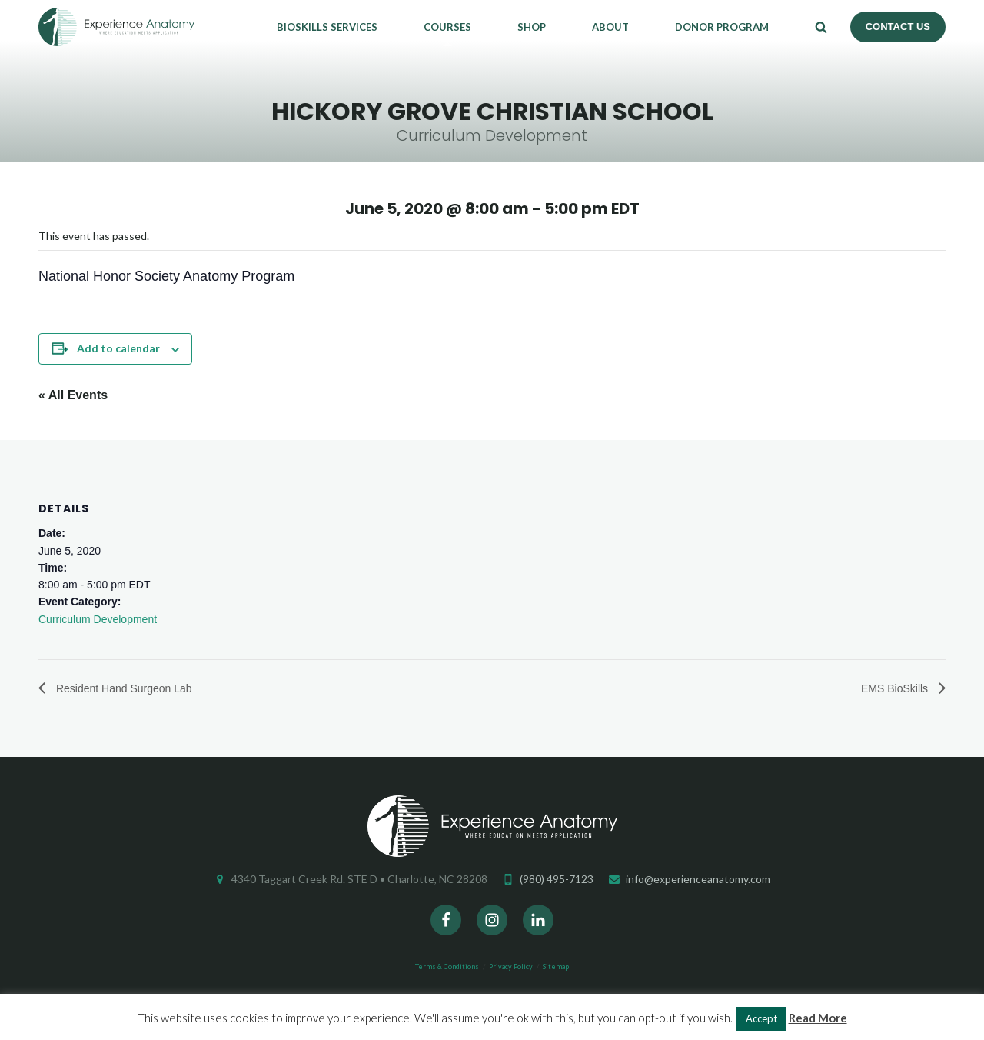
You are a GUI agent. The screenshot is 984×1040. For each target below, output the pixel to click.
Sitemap (556, 966)
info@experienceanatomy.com (698, 878)
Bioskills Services (327, 27)
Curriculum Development (97, 619)
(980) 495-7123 (556, 878)
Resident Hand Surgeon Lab (122, 688)
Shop (531, 27)
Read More (818, 1018)
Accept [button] (761, 1018)
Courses (447, 27)
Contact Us (898, 26)
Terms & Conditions (447, 966)
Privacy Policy (511, 966)
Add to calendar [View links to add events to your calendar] (118, 348)
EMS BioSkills (896, 688)
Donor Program (722, 27)
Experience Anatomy (116, 27)
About (610, 27)
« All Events (73, 395)
